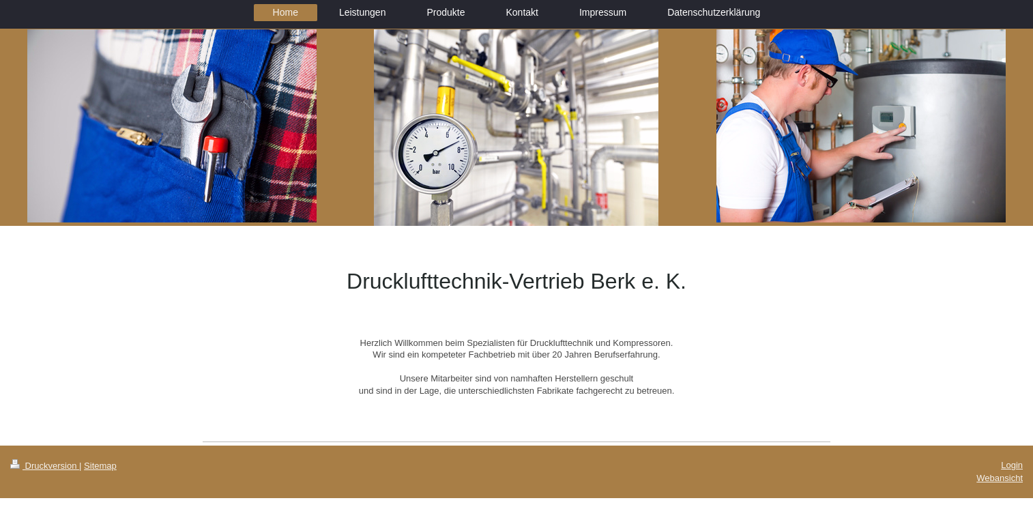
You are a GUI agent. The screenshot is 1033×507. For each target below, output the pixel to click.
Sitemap (100, 466)
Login (1012, 465)
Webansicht (999, 478)
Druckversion (44, 466)
